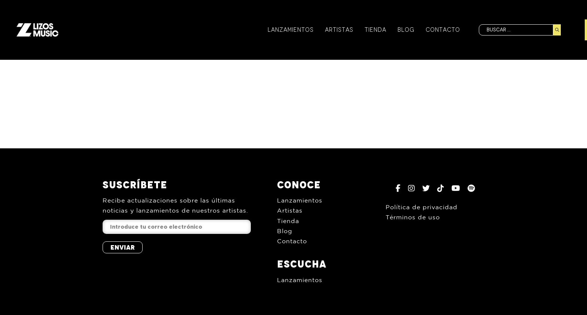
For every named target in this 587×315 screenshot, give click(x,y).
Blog (405, 29)
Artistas (339, 29)
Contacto (442, 29)
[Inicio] (37, 29)
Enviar (122, 247)
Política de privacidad (421, 207)
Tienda (375, 29)
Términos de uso (413, 217)
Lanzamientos (290, 29)
